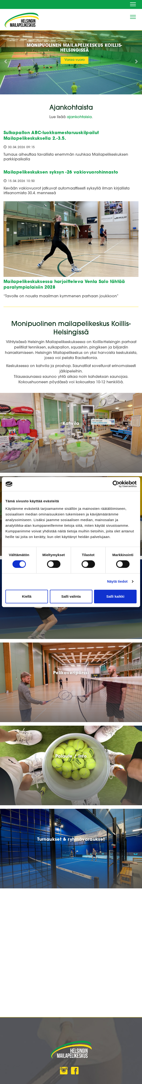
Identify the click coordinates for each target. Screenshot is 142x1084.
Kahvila (71, 424)
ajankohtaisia (79, 117)
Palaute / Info (71, 756)
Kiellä (26, 596)
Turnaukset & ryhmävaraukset (71, 839)
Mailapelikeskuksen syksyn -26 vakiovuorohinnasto (61, 172)
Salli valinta (71, 596)
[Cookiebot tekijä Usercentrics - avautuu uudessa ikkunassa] (116, 484)
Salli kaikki (115, 596)
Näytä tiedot (117, 581)
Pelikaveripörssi (71, 673)
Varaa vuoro (74, 60)
